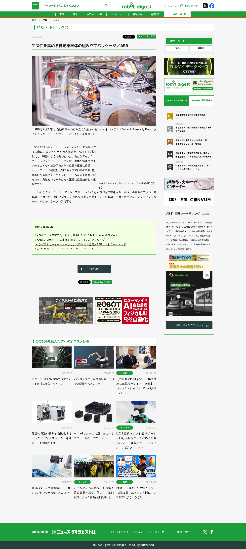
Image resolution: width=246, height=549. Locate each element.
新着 (62, 14)
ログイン (172, 5)
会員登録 (155, 14)
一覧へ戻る (94, 269)
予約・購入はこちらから (189, 325)
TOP (34, 20)
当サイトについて (119, 532)
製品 (177, 48)
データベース (117, 14)
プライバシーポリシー (159, 532)
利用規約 (138, 532)
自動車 (201, 48)
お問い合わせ (191, 5)
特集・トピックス (51, 20)
